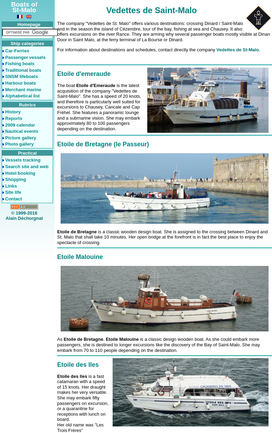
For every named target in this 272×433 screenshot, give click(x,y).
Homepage (28, 24)
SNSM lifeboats (21, 76)
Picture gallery (20, 137)
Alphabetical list (22, 95)
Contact (13, 198)
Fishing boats (20, 63)
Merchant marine (23, 89)
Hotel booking (20, 173)
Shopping (15, 179)
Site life (13, 192)
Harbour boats (20, 83)
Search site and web (27, 166)
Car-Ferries (17, 50)
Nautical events (21, 131)
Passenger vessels (25, 57)
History (13, 111)
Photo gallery (19, 144)
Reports (13, 118)
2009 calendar (20, 125)
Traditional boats (23, 70)
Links (11, 186)
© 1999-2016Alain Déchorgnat (24, 215)
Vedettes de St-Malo (238, 49)
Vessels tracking (23, 160)
